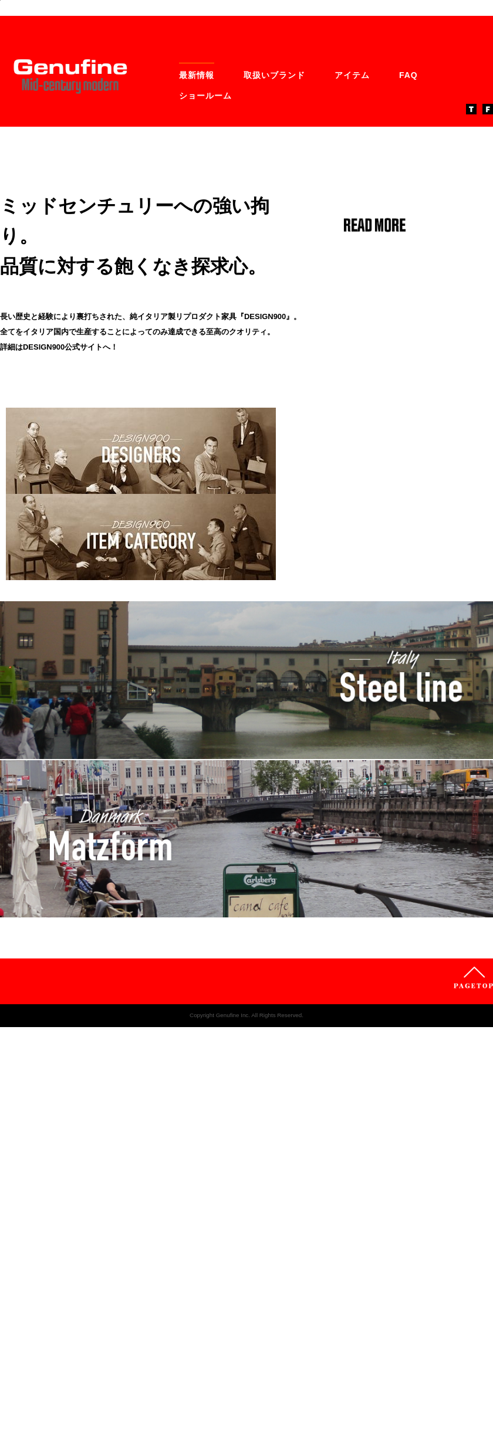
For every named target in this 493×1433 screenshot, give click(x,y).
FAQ (408, 296)
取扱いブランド (274, 296)
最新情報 (196, 296)
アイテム (352, 296)
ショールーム (205, 316)
